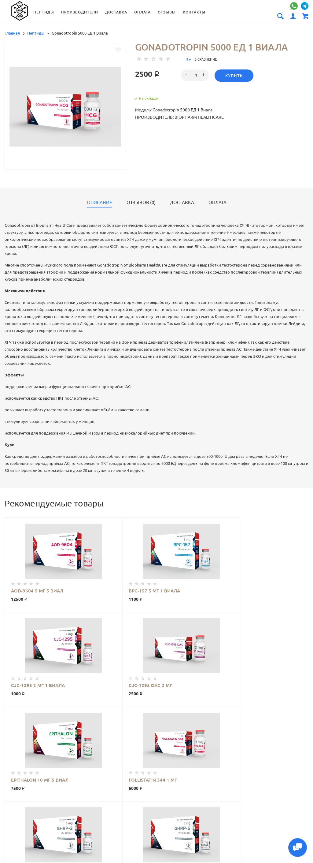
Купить (234, 75)
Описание (99, 202)
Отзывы (169, 12)
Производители (82, 12)
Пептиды (46, 12)
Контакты (197, 12)
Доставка (119, 12)
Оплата (145, 12)
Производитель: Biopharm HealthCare (179, 117)
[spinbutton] (195, 75)
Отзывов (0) (141, 202)
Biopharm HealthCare (88, 730)
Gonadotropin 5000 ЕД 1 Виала (37, 730)
